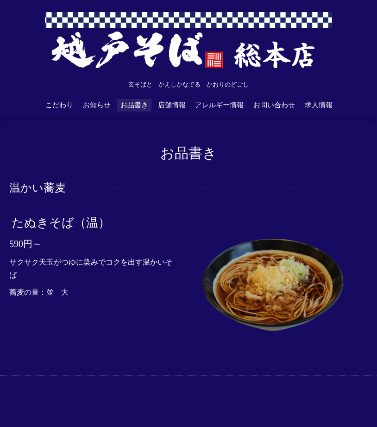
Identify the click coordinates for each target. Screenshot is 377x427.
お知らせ (97, 105)
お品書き (134, 105)
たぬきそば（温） (61, 222)
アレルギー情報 (219, 105)
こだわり (59, 105)
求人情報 (319, 105)
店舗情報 (172, 105)
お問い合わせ (274, 105)
